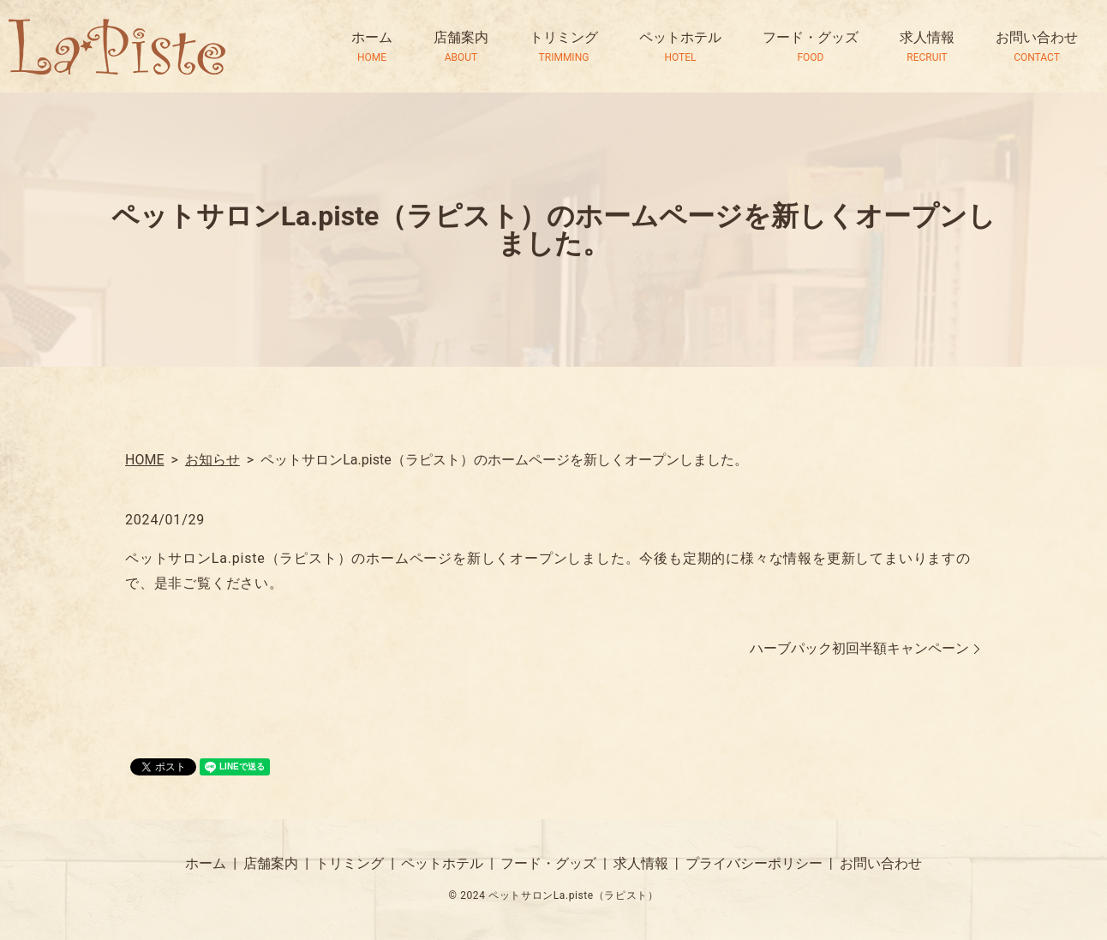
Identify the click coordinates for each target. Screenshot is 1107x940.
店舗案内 (461, 47)
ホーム (371, 47)
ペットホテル (680, 47)
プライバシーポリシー (754, 863)
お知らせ (212, 460)
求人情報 (927, 47)
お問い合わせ (1037, 47)
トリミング (564, 47)
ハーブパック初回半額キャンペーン (859, 648)
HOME (144, 460)
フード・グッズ (811, 47)
